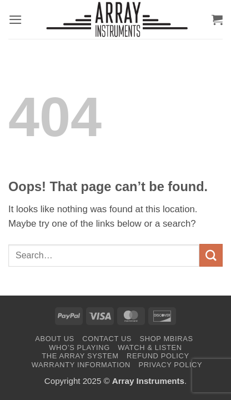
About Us (54, 338)
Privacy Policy (170, 365)
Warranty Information (81, 365)
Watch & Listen (150, 347)
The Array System (80, 356)
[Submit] (211, 255)
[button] (15, 20)
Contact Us (107, 338)
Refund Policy (158, 356)
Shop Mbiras (166, 338)
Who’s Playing (79, 347)
